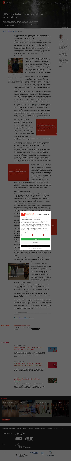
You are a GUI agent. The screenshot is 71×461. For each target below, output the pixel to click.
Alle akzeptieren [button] (35, 239)
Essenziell (23, 235)
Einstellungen (43, 231)
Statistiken (34, 235)
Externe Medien (46, 235)
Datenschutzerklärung (24, 231)
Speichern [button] (35, 242)
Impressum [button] (40, 248)
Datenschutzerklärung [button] (36, 248)
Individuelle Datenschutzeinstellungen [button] (35, 246)
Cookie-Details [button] (30, 248)
